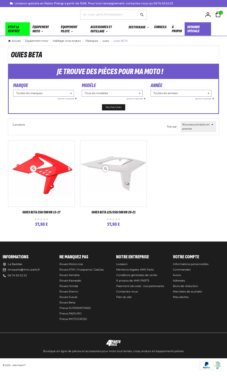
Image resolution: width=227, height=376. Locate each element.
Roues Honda (68, 290)
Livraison (122, 268)
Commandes (181, 273)
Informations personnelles (190, 268)
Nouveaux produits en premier (198, 127)
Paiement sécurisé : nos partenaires (140, 290)
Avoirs (177, 279)
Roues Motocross (71, 268)
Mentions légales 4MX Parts (135, 273)
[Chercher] (108, 14)
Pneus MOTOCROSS (73, 323)
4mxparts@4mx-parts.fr (24, 273)
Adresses (179, 284)
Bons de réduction (185, 290)
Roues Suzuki (68, 301)
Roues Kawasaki (70, 284)
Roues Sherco (68, 295)
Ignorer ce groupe (66, 99)
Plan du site (124, 301)
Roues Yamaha (69, 279)
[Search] (142, 15)
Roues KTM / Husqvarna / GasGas (81, 273)
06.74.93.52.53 (163, 3)
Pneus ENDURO (70, 317)
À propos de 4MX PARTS (132, 284)
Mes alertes (181, 301)
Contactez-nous (127, 295)
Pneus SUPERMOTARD (75, 312)
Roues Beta (67, 306)
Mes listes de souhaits (187, 295)
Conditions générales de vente (136, 279)
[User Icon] (208, 15)
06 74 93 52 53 (17, 279)
